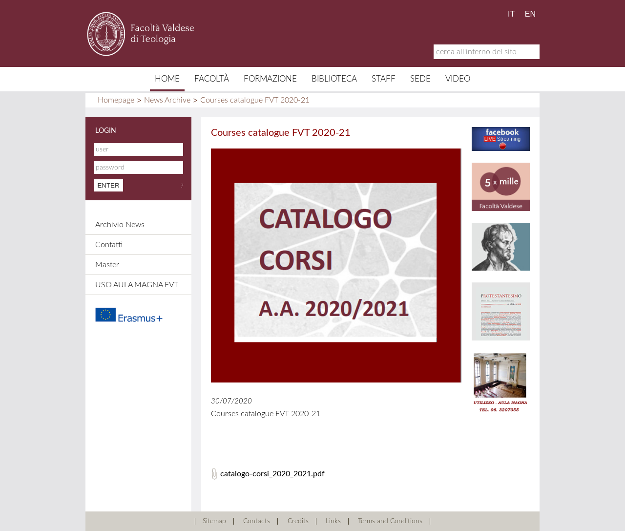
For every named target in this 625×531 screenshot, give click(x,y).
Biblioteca (334, 79)
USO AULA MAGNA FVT (136, 285)
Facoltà (211, 79)
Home (167, 79)
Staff (384, 79)
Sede (420, 79)
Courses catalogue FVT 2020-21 (255, 100)
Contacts (256, 521)
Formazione (270, 79)
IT (511, 14)
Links (333, 521)
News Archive (167, 100)
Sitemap (214, 521)
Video (457, 79)
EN (530, 14)
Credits (298, 521)
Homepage (116, 100)
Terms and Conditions (390, 521)
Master (107, 265)
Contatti (109, 245)
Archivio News (120, 225)
